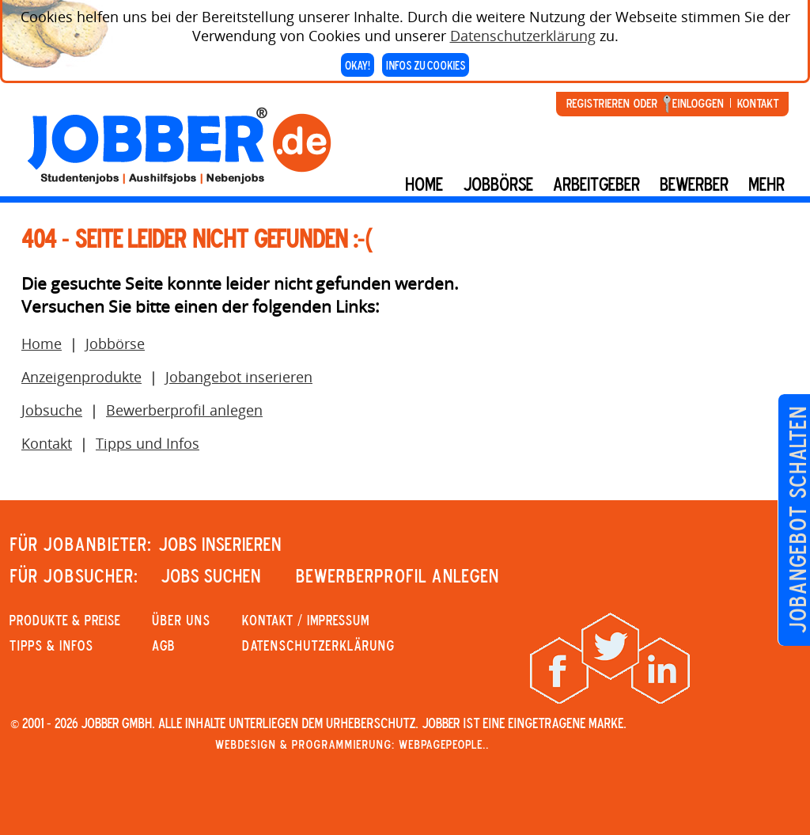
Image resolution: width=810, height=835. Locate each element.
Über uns (181, 619)
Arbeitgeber (596, 183)
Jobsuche (51, 409)
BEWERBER (694, 183)
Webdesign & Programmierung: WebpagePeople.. (352, 744)
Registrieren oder (611, 103)
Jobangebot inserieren (238, 376)
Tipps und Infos (147, 443)
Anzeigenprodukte (81, 376)
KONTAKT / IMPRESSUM (305, 619)
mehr (766, 183)
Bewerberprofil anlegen (184, 409)
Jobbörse (498, 183)
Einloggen (698, 103)
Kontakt (757, 103)
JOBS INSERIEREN (220, 544)
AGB (163, 645)
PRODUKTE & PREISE (64, 619)
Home (424, 183)
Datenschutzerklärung (523, 31)
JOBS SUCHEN (211, 575)
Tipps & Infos (51, 645)
